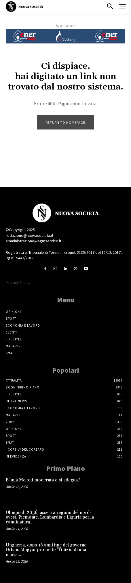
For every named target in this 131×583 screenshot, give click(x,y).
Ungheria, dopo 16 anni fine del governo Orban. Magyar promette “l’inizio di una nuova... (46, 549)
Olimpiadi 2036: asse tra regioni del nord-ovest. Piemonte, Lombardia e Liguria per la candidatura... (50, 517)
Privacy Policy (18, 282)
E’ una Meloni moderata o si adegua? (43, 480)
